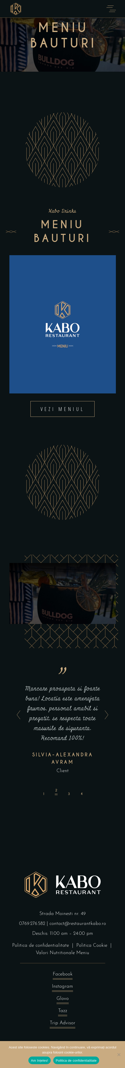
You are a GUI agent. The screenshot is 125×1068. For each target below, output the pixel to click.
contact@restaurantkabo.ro (77, 923)
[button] (43, 792)
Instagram (62, 987)
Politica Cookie (91, 945)
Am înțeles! (39, 1060)
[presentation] (17, 715)
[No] (118, 1054)
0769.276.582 (32, 923)
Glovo (63, 1000)
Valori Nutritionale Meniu (62, 953)
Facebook (63, 975)
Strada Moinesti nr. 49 (62, 913)
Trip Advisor (62, 1024)
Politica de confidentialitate (40, 945)
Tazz (62, 1012)
